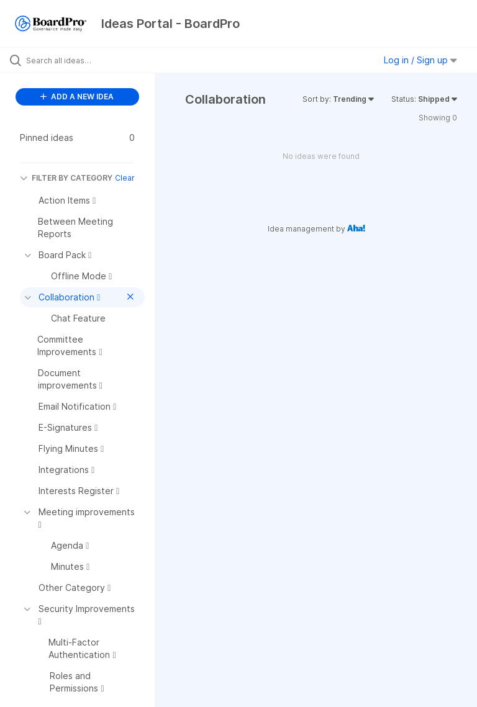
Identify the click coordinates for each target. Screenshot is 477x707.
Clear (125, 177)
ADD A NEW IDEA (77, 96)
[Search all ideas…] (84, 60)
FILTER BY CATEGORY (66, 177)
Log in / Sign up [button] (420, 60)
